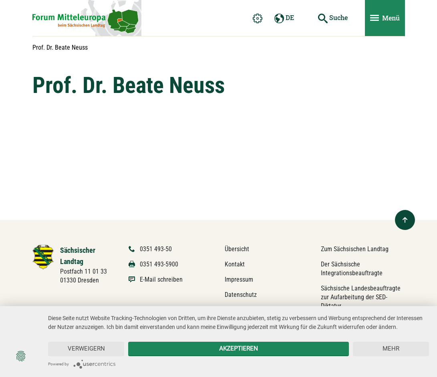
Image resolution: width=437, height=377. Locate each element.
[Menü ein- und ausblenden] (385, 18)
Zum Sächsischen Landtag (355, 249)
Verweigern (86, 348)
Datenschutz (241, 294)
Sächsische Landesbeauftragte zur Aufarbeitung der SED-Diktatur (361, 297)
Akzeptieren (238, 348)
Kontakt (235, 264)
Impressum (239, 279)
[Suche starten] (333, 18)
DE (284, 18)
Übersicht (237, 249)
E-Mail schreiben (161, 279)
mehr (391, 348)
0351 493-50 (156, 249)
